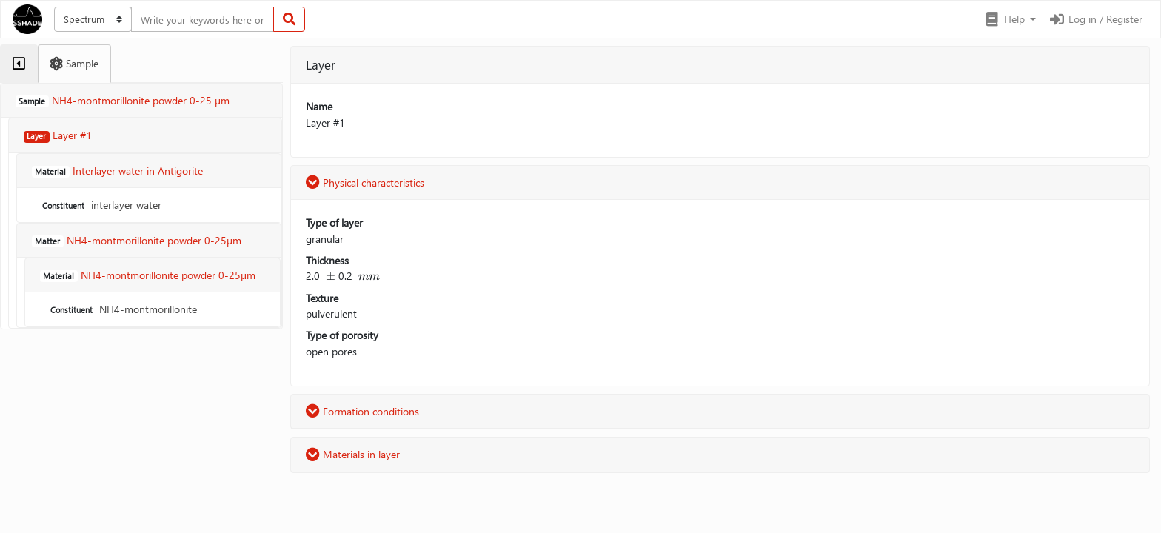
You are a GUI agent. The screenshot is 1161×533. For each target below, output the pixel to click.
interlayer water (100, 205)
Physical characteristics (365, 182)
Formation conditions (362, 411)
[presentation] (330, 276)
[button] (1009, 19)
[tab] (19, 63)
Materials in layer (353, 454)
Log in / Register (1095, 19)
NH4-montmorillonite (122, 309)
